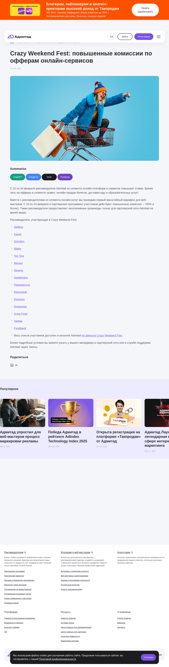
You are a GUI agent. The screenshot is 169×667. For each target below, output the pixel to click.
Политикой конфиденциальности (57, 659)
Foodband (20, 328)
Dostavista (20, 306)
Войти (125, 29)
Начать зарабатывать (145, 10)
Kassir (18, 234)
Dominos (19, 299)
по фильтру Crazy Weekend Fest (102, 335)
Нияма (18, 321)
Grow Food (20, 313)
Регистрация (144, 29)
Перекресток (22, 284)
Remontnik (20, 292)
